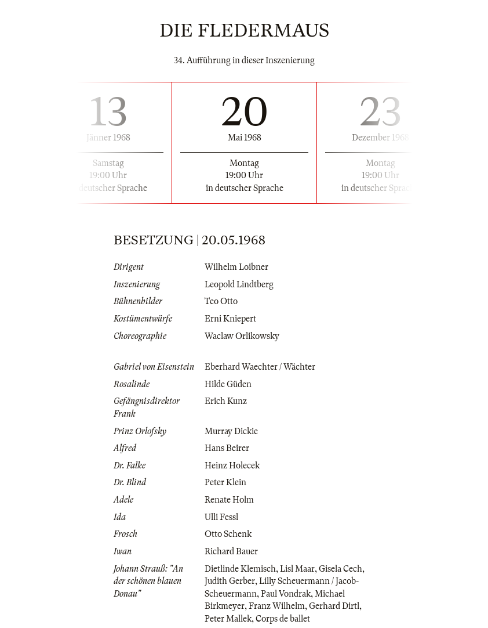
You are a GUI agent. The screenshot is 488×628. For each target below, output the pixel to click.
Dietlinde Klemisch (240, 568)
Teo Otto (221, 301)
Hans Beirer (227, 448)
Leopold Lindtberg (239, 284)
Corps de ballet (283, 618)
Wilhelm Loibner (236, 267)
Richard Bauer (231, 551)
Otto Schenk (228, 534)
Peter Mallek (228, 618)
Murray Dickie (231, 431)
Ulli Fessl (221, 517)
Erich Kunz (226, 401)
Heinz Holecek (232, 465)
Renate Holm (229, 499)
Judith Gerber (230, 581)
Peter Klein (225, 482)
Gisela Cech (340, 568)
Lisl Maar (297, 568)
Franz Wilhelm (277, 606)
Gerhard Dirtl (334, 606)
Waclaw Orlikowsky (242, 336)
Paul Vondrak (286, 593)
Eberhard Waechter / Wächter (260, 366)
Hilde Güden (228, 384)
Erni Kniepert (230, 318)
